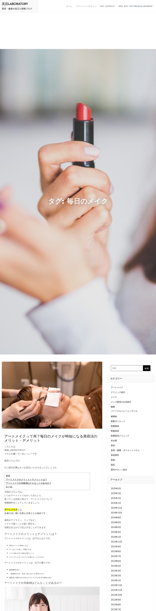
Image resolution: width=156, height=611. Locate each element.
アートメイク (117, 387)
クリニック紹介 (118, 392)
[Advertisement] (78, 31)
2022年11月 (116, 590)
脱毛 (113, 464)
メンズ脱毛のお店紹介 (121, 402)
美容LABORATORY (15, 4)
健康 (113, 406)
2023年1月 (116, 580)
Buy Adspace (105, 6)
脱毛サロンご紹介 (119, 469)
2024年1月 (116, 537)
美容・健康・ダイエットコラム (125, 450)
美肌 (113, 460)
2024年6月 (116, 522)
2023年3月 (116, 575)
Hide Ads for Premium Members (133, 6)
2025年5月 (116, 488)
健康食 (114, 416)
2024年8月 (116, 517)
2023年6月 (116, 561)
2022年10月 (116, 595)
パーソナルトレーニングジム (124, 411)
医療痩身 (115, 426)
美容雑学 (115, 455)
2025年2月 (116, 498)
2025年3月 (116, 493)
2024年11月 (116, 508)
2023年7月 (116, 556)
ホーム (67, 6)
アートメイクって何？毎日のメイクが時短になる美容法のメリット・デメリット (50, 438)
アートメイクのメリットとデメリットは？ (26, 479)
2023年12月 (116, 541)
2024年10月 (116, 512)
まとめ (9, 486)
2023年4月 (116, 570)
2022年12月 (116, 585)
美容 (113, 445)
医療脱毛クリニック (120, 435)
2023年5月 (116, 566)
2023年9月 (116, 546)
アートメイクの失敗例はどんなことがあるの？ (28, 483)
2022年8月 (116, 604)
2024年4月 (116, 532)
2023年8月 (116, 551)
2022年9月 (116, 599)
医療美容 (115, 431)
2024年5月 (116, 527)
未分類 (114, 440)
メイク (114, 397)
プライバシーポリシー (84, 6)
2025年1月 (116, 503)
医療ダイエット (118, 421)
